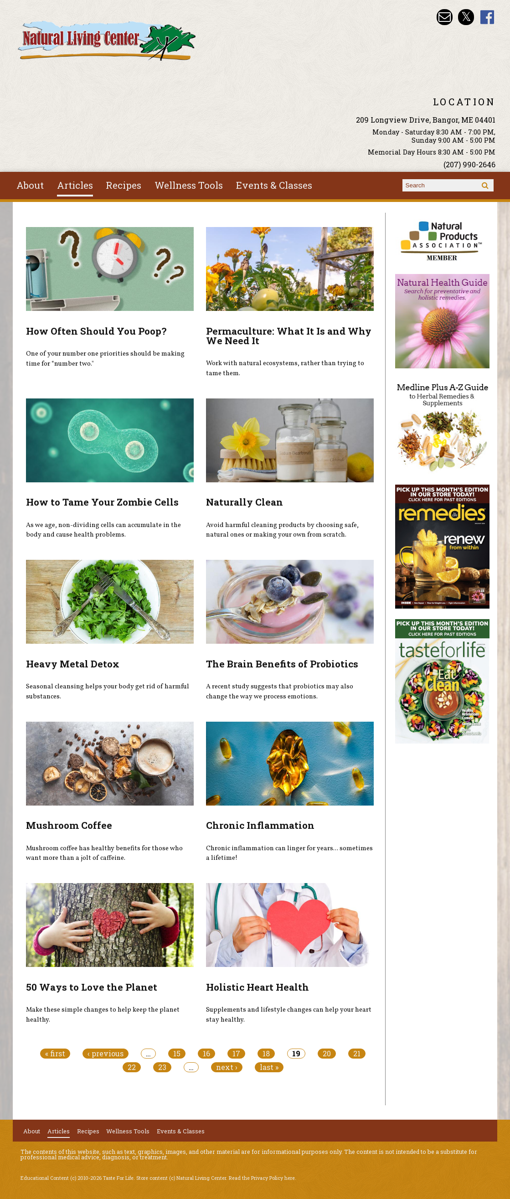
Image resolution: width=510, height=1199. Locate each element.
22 (132, 1067)
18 (266, 1053)
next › (226, 1067)
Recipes (123, 185)
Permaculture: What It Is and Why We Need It (288, 336)
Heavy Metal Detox (72, 663)
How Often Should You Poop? (96, 331)
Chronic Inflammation (260, 825)
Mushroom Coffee (69, 825)
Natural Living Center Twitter (466, 17)
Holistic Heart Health (257, 987)
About (30, 185)
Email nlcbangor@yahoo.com (445, 17)
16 (206, 1053)
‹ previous (106, 1053)
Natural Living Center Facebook (487, 17)
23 (162, 1067)
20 (327, 1053)
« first (55, 1053)
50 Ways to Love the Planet (91, 987)
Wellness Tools (189, 185)
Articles (75, 185)
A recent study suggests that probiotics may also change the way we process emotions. (279, 691)
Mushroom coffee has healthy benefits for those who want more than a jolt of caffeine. (104, 853)
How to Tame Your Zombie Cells (102, 502)
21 (357, 1053)
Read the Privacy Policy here (262, 1178)
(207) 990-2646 (469, 164)
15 (176, 1053)
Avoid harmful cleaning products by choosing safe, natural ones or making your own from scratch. (282, 530)
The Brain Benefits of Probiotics (282, 663)
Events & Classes (274, 185)
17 (236, 1053)
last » (269, 1067)
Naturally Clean (244, 502)
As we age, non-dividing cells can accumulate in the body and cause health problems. (103, 530)
